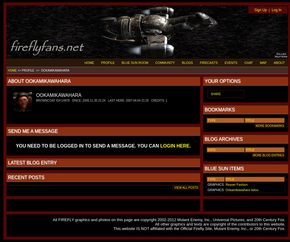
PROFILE (107, 62)
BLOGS (187, 62)
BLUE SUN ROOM (135, 62)
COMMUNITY (165, 62)
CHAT (249, 62)
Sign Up (260, 10)
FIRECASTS (209, 62)
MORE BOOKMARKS (270, 125)
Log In (276, 10)
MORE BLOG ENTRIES (268, 155)
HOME (89, 62)
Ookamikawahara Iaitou (242, 190)
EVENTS (231, 62)
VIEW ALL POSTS (186, 187)
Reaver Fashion (237, 184)
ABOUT (279, 62)
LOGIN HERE (175, 145)
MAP (263, 62)
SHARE (216, 94)
